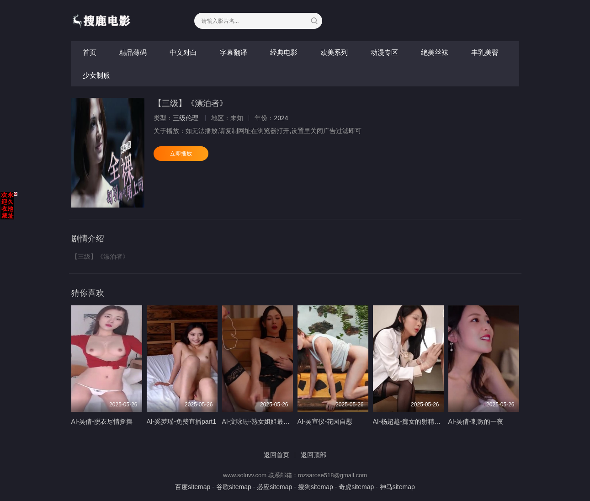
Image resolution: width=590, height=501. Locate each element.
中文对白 (183, 52)
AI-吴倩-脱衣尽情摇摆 (102, 421)
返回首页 (276, 454)
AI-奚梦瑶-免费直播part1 (181, 421)
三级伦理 (185, 118)
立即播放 (181, 153)
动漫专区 (384, 52)
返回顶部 (313, 454)
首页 (89, 52)
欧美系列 (334, 52)
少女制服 (96, 75)
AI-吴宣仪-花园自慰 (325, 421)
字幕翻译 (233, 52)
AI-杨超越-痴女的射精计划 (410, 421)
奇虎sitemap (356, 486)
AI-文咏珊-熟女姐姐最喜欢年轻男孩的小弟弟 (285, 421)
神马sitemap (397, 486)
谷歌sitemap (233, 486)
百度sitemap (192, 486)
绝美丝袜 (434, 52)
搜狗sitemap (315, 486)
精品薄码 (133, 52)
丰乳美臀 (485, 52)
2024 (281, 118)
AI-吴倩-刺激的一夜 (476, 421)
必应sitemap (274, 486)
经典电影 (284, 52)
